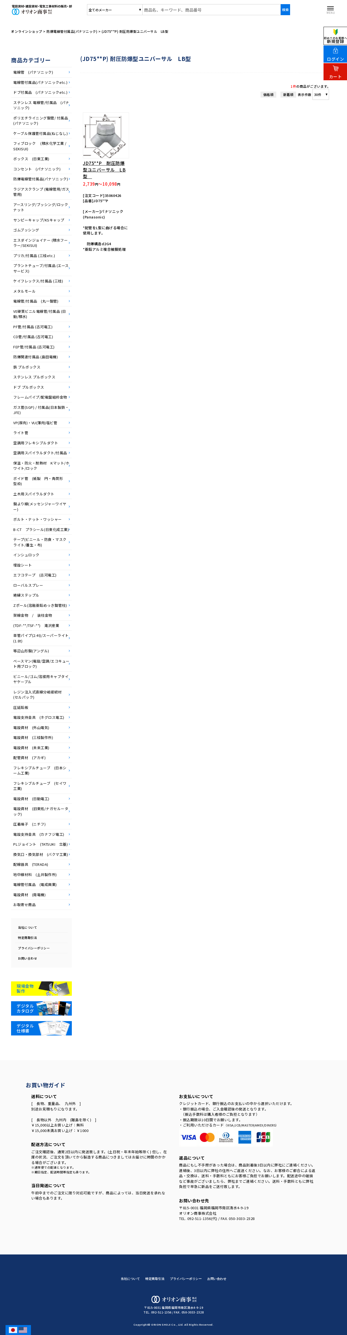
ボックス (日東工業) (31, 158)
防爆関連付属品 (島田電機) (35, 356)
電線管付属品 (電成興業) (35, 884)
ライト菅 (20, 432)
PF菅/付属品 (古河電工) (32, 326)
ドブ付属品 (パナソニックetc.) (40, 92)
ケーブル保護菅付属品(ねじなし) (40, 133)
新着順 (288, 94)
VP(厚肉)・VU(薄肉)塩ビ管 (35, 422)
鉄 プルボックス (28, 367)
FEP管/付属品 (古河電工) (34, 346)
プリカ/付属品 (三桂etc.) (34, 255)
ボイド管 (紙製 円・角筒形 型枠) (40, 481)
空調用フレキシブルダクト (35, 442)
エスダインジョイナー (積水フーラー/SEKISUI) (40, 242)
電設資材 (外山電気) (31, 727)
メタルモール (24, 291)
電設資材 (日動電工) (31, 798)
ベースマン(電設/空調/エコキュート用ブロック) (41, 663)
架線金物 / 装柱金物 (32, 615)
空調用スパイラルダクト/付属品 (40, 452)
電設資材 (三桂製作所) (33, 737)
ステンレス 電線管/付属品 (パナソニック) (41, 105)
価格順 (268, 94)
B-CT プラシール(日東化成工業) (41, 529)
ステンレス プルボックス (36, 377)
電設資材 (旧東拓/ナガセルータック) (40, 811)
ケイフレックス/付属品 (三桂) (38, 281)
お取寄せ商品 (24, 904)
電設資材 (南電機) (29, 894)
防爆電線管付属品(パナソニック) (40, 178)
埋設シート (22, 565)
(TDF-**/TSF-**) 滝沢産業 (38, 625)
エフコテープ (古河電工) (35, 575)
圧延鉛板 (20, 707)
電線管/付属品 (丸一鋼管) (35, 301)
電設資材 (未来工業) (31, 747)
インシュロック (26, 554)
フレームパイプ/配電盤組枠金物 (40, 397)
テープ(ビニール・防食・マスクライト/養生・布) (40, 542)
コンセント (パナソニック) (37, 169)
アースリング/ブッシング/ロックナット (40, 207)
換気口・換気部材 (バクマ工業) (40, 854)
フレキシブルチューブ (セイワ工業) (40, 786)
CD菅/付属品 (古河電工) (33, 336)
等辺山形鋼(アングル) (31, 650)
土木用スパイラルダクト (33, 493)
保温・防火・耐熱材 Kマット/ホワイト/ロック (41, 465)
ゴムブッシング (26, 230)
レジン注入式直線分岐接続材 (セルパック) (39, 694)
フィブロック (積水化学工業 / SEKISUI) (40, 146)
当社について (27, 927)
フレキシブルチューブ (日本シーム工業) (40, 770)
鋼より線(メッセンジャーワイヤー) (40, 506)
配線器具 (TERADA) (30, 864)
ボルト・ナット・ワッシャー (37, 519)
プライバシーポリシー (34, 948)
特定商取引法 (27, 937)
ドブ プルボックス (30, 387)
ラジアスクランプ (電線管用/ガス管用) (41, 191)
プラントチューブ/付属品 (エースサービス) (41, 268)
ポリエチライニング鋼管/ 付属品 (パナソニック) (41, 120)
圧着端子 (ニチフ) (29, 824)
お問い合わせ (27, 958)
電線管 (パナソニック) (33, 72)
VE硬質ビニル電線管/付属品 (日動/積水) (39, 314)
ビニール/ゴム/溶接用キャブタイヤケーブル (41, 679)
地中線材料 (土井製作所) (35, 874)
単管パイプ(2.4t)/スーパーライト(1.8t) (41, 638)
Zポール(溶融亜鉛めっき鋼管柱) (40, 605)
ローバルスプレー (28, 585)
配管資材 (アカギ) (29, 757)
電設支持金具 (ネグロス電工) (38, 717)
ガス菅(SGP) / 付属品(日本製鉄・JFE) (41, 410)
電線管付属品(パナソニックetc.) (40, 82)
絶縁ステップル (26, 595)
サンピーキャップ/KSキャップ (38, 220)
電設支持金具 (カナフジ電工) (38, 834)
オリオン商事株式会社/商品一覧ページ (56, 9)
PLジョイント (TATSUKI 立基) (40, 844)
